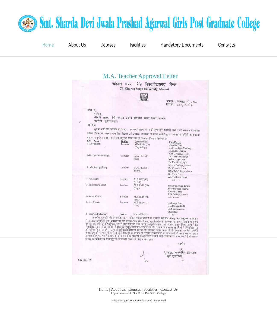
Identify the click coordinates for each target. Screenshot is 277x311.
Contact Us (169, 289)
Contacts (226, 44)
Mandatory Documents (182, 44)
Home (48, 44)
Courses (108, 44)
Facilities (138, 44)
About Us (77, 44)
